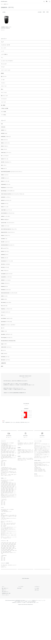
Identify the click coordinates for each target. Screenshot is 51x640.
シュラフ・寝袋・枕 (5, 55)
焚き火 (2, 93)
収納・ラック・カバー (5, 100)
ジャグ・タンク (4, 107)
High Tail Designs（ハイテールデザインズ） (10, 205)
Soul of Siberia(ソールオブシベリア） (8, 346)
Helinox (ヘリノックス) (5, 222)
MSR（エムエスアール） (6, 268)
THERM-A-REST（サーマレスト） (8, 377)
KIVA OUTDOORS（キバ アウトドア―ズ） (9, 229)
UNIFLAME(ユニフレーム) (6, 388)
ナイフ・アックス (4, 96)
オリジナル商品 (4, 118)
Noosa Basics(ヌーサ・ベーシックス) (8, 282)
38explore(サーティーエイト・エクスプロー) (10, 353)
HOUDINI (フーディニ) (5, 219)
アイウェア (3, 68)
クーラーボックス (4, 104)
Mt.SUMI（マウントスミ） (6, 272)
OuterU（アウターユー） (6, 293)
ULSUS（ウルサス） (5, 384)
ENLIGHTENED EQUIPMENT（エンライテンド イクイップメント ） (15, 183)
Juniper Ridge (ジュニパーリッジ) (8, 226)
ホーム (2, 4)
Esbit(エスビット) (4, 180)
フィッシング (3, 65)
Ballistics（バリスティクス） (7, 152)
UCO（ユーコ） (4, 381)
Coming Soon (3, 134)
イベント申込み (4, 121)
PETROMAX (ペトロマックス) (7, 314)
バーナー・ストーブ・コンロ (7, 72)
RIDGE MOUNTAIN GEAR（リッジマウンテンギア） (11, 317)
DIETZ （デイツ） (4, 176)
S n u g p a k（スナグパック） (7, 338)
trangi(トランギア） (5, 374)
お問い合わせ (36, 622)
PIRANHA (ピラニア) (5, 310)
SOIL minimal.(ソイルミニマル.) (7, 328)
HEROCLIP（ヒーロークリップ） (8, 215)
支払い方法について (4, 624)
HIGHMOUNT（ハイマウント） (7, 212)
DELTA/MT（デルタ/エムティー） (7, 173)
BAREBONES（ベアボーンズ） (7, 145)
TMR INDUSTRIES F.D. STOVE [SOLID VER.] (10, 370)
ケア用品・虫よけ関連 (5, 114)
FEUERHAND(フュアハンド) (7, 198)
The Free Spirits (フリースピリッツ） (8, 367)
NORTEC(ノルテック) (5, 279)
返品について (3, 622)
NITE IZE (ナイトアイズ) (6, 289)
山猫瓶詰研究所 (4, 395)
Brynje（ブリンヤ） (5, 159)
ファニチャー (3, 86)
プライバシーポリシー (4, 627)
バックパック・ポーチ (5, 44)
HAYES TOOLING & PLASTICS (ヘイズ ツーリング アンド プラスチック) (15, 208)
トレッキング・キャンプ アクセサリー (8, 62)
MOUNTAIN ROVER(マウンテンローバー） (9, 264)
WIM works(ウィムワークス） (7, 391)
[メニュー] (49, 1)
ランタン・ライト (4, 89)
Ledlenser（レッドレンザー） (7, 233)
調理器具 (3, 75)
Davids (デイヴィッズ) (5, 169)
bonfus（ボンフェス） (5, 148)
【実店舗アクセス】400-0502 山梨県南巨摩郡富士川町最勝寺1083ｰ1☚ (14, 425)
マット (2, 58)
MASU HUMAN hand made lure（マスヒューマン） (11, 247)
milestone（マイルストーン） (7, 254)
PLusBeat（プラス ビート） (6, 307)
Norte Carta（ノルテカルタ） (7, 286)
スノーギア (3, 82)
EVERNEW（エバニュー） (6, 190)
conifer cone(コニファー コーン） (7, 162)
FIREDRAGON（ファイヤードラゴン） (9, 201)
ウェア (2, 41)
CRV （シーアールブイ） (6, 166)
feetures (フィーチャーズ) (6, 194)
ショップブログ (19, 619)
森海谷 (2, 398)
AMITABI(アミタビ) (5, 141)
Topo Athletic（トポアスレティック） (8, 363)
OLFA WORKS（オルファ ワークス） (8, 296)
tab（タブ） (3, 356)
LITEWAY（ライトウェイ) (6, 243)
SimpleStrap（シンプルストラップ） (8, 335)
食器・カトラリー (4, 79)
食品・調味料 (3, 111)
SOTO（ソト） (4, 342)
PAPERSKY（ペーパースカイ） (7, 303)
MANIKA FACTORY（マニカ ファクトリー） (10, 250)
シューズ (3, 51)
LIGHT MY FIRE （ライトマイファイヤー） (9, 240)
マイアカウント (36, 619)
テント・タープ (4, 48)
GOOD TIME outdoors (4, 1)
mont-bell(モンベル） (5, 257)
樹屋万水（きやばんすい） (6, 236)
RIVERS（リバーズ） (5, 321)
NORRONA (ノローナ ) (5, 275)
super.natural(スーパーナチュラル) (8, 349)
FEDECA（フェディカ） (6, 187)
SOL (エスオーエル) (5, 331)
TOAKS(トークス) (4, 360)
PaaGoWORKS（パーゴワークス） (8, 300)
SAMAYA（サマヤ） (7, 4)
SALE (2, 131)
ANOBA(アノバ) (4, 138)
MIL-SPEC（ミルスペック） (6, 261)
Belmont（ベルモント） (6, 155)
